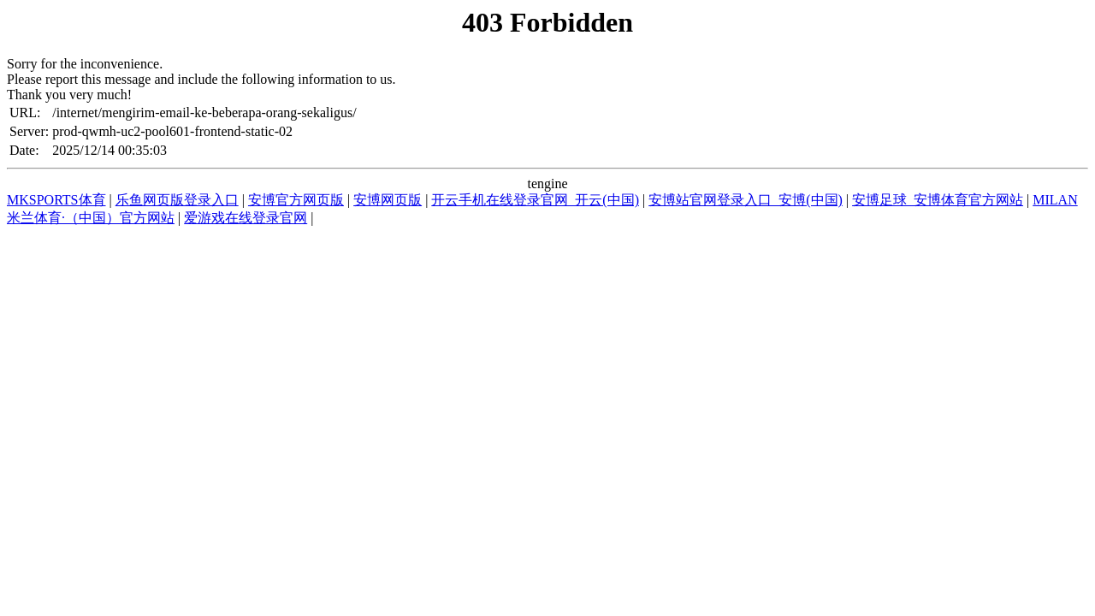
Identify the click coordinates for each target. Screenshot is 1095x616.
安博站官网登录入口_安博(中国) (745, 199)
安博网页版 (387, 199)
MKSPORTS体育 (56, 199)
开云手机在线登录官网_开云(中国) (535, 199)
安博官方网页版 (296, 199)
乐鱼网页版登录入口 (177, 199)
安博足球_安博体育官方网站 (937, 199)
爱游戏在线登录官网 (245, 217)
